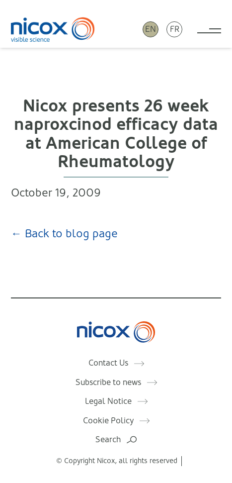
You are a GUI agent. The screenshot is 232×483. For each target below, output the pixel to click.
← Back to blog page (64, 233)
